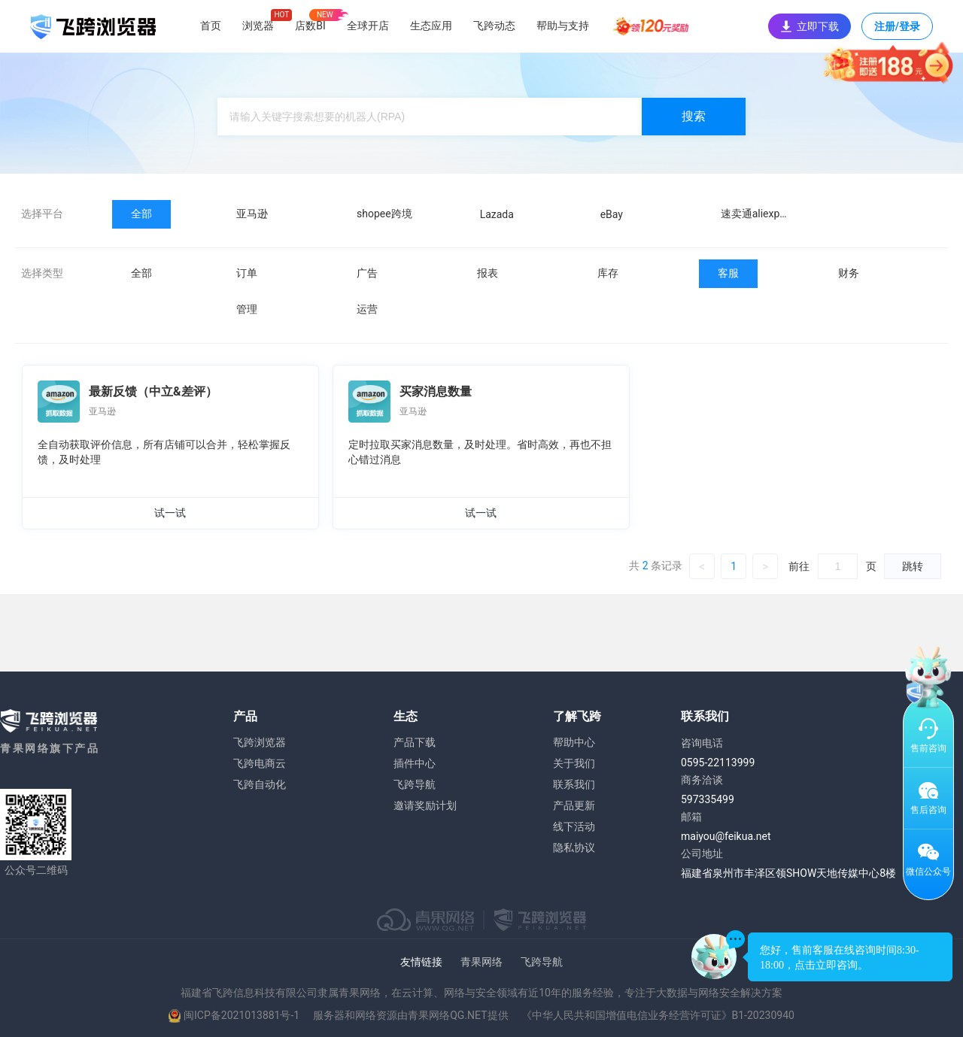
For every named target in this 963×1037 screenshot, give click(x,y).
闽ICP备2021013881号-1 (241, 1015)
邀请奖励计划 (425, 805)
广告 (367, 273)
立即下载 (809, 26)
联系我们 (574, 784)
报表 (487, 273)
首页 (210, 26)
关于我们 (574, 763)
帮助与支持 (562, 26)
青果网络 (481, 962)
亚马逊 (252, 214)
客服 (728, 273)
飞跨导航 (414, 784)
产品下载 (414, 742)
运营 (367, 309)
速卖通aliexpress (760, 214)
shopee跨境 (384, 214)
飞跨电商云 (259, 763)
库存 (607, 273)
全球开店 (368, 26)
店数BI (310, 26)
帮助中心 (574, 742)
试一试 (170, 513)
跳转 (912, 566)
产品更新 (574, 805)
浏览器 (258, 26)
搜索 (694, 116)
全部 (141, 214)
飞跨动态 (494, 26)
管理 (246, 309)
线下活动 (574, 826)
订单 (246, 273)
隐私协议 (574, 847)
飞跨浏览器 (259, 742)
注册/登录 (897, 30)
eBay (611, 214)
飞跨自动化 (259, 784)
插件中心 (414, 763)
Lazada (497, 214)
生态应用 (431, 26)
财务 (848, 273)
